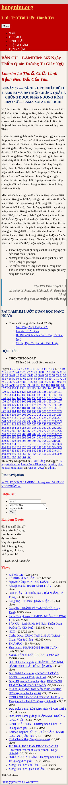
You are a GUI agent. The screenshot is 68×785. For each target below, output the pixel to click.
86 (46, 381)
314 (14, 444)
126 (34, 391)
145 (9, 398)
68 (46, 378)
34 (53, 372)
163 (39, 401)
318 (34, 444)
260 (44, 427)
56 (2, 378)
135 (19, 394)
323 (59, 444)
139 (39, 394)
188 (44, 408)
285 (49, 434)
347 (59, 450)
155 (59, 398)
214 (54, 414)
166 (54, 401)
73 (64, 378)
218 (14, 417)
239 (59, 421)
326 (14, 447)
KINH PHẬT (16, 41)
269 (29, 430)
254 (14, 427)
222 (34, 417)
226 (54, 417)
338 (14, 450)
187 (39, 408)
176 (44, 404)
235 (39, 421)
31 (42, 372)
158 (14, 401)
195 (19, 411)
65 (35, 378)
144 (3, 398)
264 (3, 430)
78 (17, 381)
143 (59, 394)
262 (54, 427)
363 (19, 457)
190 (54, 408)
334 (54, 447)
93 (6, 385)
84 (39, 381)
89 (57, 381)
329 (29, 447)
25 (21, 372)
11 (34, 368)
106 (63, 385)
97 (21, 385)
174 (34, 404)
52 (53, 375)
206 (14, 414)
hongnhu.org (17, 7)
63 (28, 378)
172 (24, 404)
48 (39, 375)
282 (34, 434)
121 (9, 391)
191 (59, 408)
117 (53, 388)
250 (54, 424)
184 (24, 408)
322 (54, 444)
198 (34, 411)
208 (24, 414)
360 (3, 457)
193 (9, 411)
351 (19, 453)
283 (39, 434)
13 (41, 368)
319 (39, 444)
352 (24, 453)
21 (6, 372)
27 (28, 372)
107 (3, 388)
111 (24, 388)
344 (44, 450)
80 (24, 381)
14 (45, 368)
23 (13, 372)
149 (29, 398)
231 (19, 421)
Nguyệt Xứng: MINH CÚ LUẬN (28, 581)
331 (39, 447)
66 (39, 378)
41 (13, 375)
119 (63, 388)
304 (24, 440)
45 (28, 375)
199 (39, 411)
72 (60, 378)
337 (9, 450)
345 (49, 450)
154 (54, 398)
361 (9, 457)
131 (59, 391)
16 (52, 368)
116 (48, 388)
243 (19, 424)
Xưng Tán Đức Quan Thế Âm (27, 768)
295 (39, 437)
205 (9, 414)
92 (2, 385)
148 (24, 398)
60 (17, 378)
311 (59, 440)
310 (54, 440)
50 (46, 375)
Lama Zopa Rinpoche (33, 464)
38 (2, 375)
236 (44, 421)
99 (28, 385)
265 (9, 430)
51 (50, 375)
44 (24, 375)
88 (53, 381)
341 (29, 450)
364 (24, 457)
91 (64, 381)
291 (19, 437)
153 (49, 398)
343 (39, 450)
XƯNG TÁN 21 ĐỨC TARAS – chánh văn (34, 654)
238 (54, 421)
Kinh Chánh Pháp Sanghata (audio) (29, 739)
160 (24, 401)
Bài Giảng (39, 460)
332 (44, 447)
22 (10, 372)
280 (24, 434)
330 (34, 447)
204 (3, 414)
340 (24, 450)
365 (29, 457)
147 (19, 398)
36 (60, 372)
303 (19, 440)
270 (34, 430)
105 (58, 385)
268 (24, 430)
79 (21, 381)
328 (24, 447)
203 (59, 411)
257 (29, 427)
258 (34, 427)
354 (34, 453)
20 (2, 372)
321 (49, 444)
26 (24, 372)
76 (10, 381)
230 (14, 421)
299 (59, 437)
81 (28, 381)
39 (6, 375)
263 (59, 427)
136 (24, 394)
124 (24, 391)
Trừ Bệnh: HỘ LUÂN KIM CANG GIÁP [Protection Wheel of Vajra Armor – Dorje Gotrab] (33, 750)
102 (43, 385)
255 (19, 427)
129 (49, 391)
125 (29, 391)
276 (3, 434)
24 (17, 372)
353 (29, 453)
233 (29, 421)
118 (58, 388)
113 (34, 388)
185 (29, 408)
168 (3, 404)
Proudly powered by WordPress (19, 781)
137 (29, 394)
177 (49, 404)
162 (34, 401)
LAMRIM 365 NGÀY (22, 577)
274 (54, 430)
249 (49, 424)
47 (35, 375)
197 (29, 411)
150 (34, 398)
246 (34, 424)
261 (49, 427)
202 (54, 411)
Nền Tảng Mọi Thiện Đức (32, 327)
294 (34, 437)
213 (49, 414)
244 (24, 424)
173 (29, 404)
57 (6, 378)
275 (59, 430)
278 (14, 434)
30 (39, 372)
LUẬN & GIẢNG (19, 45)
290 (14, 437)
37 (64, 372)
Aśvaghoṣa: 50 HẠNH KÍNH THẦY (30, 585)
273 (49, 430)
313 (9, 444)
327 (19, 447)
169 (9, 404)
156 (3, 401)
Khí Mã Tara (16, 574)
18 (59, 368)
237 (49, 421)
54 (60, 375)
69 (50, 378)
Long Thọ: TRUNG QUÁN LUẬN (29, 601)
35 (57, 372)
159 (19, 401)
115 (43, 388)
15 (48, 368)
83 (35, 381)
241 (9, 424)
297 (49, 437)
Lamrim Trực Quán (27, 331)
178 (54, 404)
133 (9, 394)
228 (3, 421)
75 (6, 381)
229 (9, 421)
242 (14, 424)
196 (24, 411)
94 (10, 385)
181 (9, 408)
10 (30, 368)
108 (9, 388)
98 (24, 385)
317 (29, 444)
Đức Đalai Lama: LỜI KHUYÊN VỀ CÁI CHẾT (37, 708)
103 (48, 385)
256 (24, 427)
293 (29, 437)
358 (54, 453)
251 (59, 424)
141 (49, 394)
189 (49, 408)
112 (28, 388)
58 (10, 378)
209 (29, 414)
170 (14, 404)
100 (32, 385)
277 (9, 434)
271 (39, 430)
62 (24, 378)
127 (39, 391)
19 (63, 368)
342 (34, 450)
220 (24, 417)
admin (51, 467)
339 (19, 450)
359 (59, 453)
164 (44, 401)
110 (19, 388)
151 (39, 398)
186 (34, 408)
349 (9, 453)
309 (49, 440)
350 (14, 453)
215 (59, 414)
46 (31, 375)
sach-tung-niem (14, 467)
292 (24, 437)
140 (44, 394)
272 (44, 430)
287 (59, 434)
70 (53, 378)
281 (29, 434)
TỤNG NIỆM (17, 49)
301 (9, 440)
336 (3, 450)
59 (13, 378)
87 (50, 381)
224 (44, 417)
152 (44, 398)
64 (31, 378)
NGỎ (12, 33)
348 (3, 453)
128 (44, 391)
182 (14, 408)
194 (14, 411)
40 (10, 375)
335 (59, 447)
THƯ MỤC (15, 37)
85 (42, 381)
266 (14, 430)
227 (59, 417)
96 (17, 385)
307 (39, 440)
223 (39, 417)
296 (44, 437)
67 (42, 378)
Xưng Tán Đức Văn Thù (23, 764)
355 (39, 453)
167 (59, 401)
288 (3, 437)
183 (19, 408)
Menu (6, 26)
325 (9, 447)
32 (46, 372)
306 (34, 440)
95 (13, 385)
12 (37, 368)
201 (49, 411)
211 (39, 414)
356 (44, 453)
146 (14, 398)
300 (3, 440)
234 (34, 421)
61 (21, 378)
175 (39, 404)
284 (44, 434)
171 (19, 404)
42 (17, 375)
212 (44, 414)
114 (38, 388)
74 (2, 381)
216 (3, 417)
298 (54, 437)
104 (53, 385)
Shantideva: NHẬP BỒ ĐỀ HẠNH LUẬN (33, 647)
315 (19, 444)
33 (50, 372)
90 (60, 381)
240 (3, 424)
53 (57, 375)
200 (44, 411)
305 (29, 440)
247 (39, 424)
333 (49, 447)
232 (24, 421)
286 (54, 434)
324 (3, 447)
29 (35, 372)
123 (19, 391)
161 (29, 401)
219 (19, 417)
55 (64, 375)
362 (14, 457)
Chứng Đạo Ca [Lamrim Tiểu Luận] (37, 343)
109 (14, 388)
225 (49, 417)
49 (42, 375)
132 (3, 394)
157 (9, 401)
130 (54, 391)
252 (3, 427)
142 (54, 394)
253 (9, 427)
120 (3, 391)
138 (34, 394)
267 (19, 430)
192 (3, 411)
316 (24, 444)
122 (14, 391)
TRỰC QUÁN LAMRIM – (19, 482)
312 (3, 444)
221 (29, 417)
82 (31, 381)
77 (13, 381)
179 (59, 404)
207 (19, 414)
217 (9, 417)
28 (31, 372)
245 (29, 424)
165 (49, 401)
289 (9, 437)
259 (39, 427)
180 (3, 408)
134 (14, 394)
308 (44, 440)
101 (38, 385)
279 (19, 434)
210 (34, 414)
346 (54, 450)
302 (14, 440)
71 (57, 378)
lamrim (52, 464)
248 (44, 424)
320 (44, 444)
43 (21, 375)
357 (49, 453)
